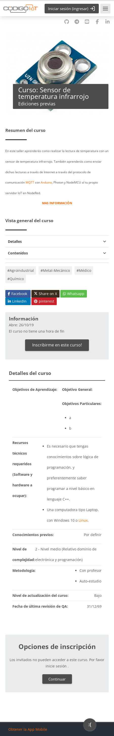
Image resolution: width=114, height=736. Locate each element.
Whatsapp (73, 293)
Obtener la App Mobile (27, 729)
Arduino (46, 182)
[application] (90, 726)
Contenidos (18, 253)
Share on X (45, 294)
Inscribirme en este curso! (57, 345)
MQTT (30, 182)
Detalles (15, 241)
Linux (83, 520)
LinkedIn (17, 301)
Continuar (57, 679)
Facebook (17, 293)
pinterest (44, 301)
